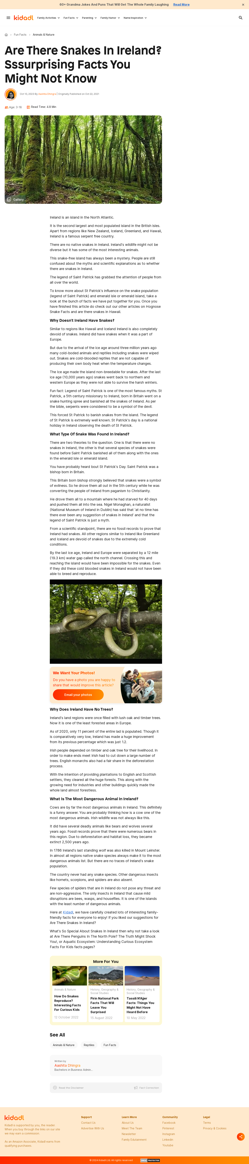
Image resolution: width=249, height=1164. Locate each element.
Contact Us (88, 1122)
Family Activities (46, 17)
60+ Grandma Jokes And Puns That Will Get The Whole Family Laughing (114, 4)
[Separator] (241, 1137)
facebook (168, 1122)
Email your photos (77, 695)
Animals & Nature (65, 990)
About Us (128, 1122)
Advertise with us (92, 1128)
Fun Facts (69, 17)
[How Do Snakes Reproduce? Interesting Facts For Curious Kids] (69, 976)
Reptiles (89, 1045)
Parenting (87, 17)
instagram (168, 1134)
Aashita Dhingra (48, 94)
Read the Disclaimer (71, 1087)
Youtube (167, 1145)
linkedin (167, 1139)
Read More (182, 4)
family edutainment (134, 1139)
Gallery (18, 200)
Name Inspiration (133, 17)
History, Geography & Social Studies (104, 991)
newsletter (129, 1134)
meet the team (132, 1128)
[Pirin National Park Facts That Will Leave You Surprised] (106, 976)
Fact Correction (149, 1087)
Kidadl (7, 35)
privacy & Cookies (214, 1128)
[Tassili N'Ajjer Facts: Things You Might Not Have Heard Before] (142, 976)
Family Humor (108, 17)
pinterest (168, 1128)
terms (207, 1122)
